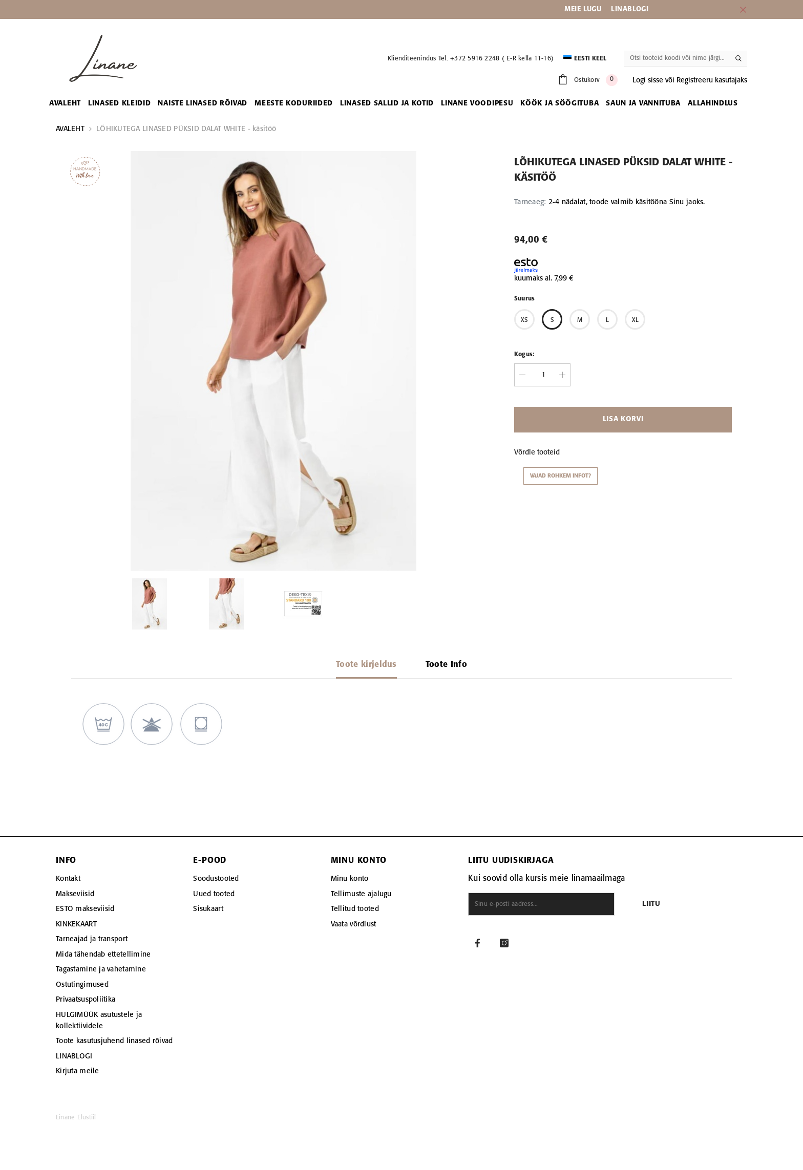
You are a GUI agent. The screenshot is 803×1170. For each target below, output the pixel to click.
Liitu (651, 904)
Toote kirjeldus (366, 664)
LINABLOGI (629, 9)
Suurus (524, 298)
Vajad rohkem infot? (560, 476)
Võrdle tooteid (537, 452)
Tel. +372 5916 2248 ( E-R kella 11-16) (496, 58)
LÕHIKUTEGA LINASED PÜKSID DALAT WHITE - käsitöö (186, 129)
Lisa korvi (623, 419)
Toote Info (446, 664)
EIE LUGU (586, 9)
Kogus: (524, 354)
